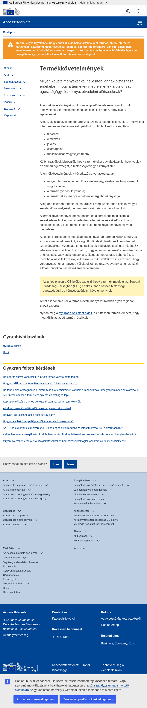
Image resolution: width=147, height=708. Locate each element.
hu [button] (128, 11)
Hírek (6, 352)
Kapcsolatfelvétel (63, 618)
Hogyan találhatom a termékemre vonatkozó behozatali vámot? (40, 383)
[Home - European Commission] (24, 667)
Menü (140, 22)
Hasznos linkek (12, 345)
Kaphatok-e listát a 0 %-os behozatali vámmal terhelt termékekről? (42, 401)
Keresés (139, 11)
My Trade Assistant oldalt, (76, 313)
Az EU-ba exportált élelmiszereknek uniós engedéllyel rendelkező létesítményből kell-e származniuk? (63, 427)
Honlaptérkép (110, 624)
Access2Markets (14, 612)
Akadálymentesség (15, 635)
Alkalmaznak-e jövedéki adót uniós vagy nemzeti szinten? (37, 408)
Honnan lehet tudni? (94, 2)
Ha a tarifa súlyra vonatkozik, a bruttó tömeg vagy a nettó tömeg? (41, 376)
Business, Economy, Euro (118, 643)
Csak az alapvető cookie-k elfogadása (88, 699)
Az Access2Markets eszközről (121, 618)
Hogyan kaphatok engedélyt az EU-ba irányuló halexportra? (38, 421)
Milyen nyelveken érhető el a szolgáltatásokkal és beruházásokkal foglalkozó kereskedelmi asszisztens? (64, 441)
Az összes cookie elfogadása (35, 699)
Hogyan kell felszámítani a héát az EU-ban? (29, 414)
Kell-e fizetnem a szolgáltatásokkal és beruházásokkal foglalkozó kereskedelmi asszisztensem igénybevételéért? (69, 434)
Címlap (7, 32)
